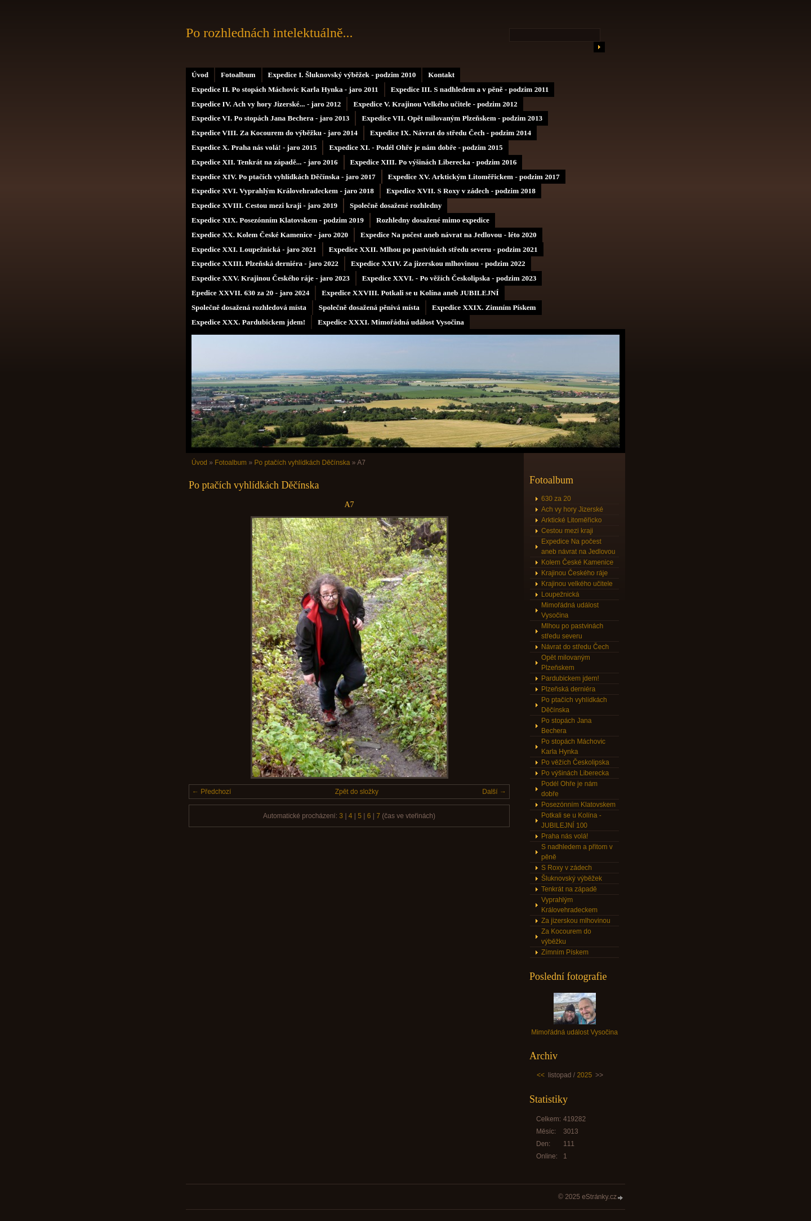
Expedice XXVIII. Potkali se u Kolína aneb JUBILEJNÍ (410, 292)
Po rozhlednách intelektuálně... (269, 32)
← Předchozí (211, 792)
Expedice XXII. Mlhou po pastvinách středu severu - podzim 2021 (433, 249)
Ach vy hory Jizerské (572, 509)
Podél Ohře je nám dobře (569, 789)
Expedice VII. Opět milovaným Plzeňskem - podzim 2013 (452, 118)
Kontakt (441, 74)
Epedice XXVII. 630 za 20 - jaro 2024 (250, 292)
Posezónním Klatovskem (578, 805)
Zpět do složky (356, 792)
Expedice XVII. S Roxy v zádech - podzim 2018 (461, 191)
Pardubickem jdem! (570, 678)
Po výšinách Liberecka (575, 773)
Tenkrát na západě (569, 889)
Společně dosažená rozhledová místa (248, 307)
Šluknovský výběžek (571, 878)
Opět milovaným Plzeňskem (565, 663)
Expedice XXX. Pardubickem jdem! (248, 322)
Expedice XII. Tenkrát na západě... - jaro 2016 (264, 162)
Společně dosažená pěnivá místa (369, 307)
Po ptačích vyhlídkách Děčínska (302, 463)
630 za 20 (556, 499)
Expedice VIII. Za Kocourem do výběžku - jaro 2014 (274, 132)
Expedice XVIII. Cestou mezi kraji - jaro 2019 (264, 205)
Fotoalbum (238, 74)
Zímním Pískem (565, 952)
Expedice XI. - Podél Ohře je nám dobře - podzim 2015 (415, 147)
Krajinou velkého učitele (577, 584)
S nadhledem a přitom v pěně (577, 852)
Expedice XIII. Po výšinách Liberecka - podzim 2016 (433, 162)
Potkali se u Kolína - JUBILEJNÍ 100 (571, 820)
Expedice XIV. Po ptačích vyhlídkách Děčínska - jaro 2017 (283, 176)
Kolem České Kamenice (577, 562)
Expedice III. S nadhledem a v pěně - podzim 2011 (470, 89)
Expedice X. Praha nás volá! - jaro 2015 (254, 147)
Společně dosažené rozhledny (396, 205)
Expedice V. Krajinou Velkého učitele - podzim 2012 (435, 104)
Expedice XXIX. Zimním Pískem (484, 307)
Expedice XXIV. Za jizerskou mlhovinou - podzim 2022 (438, 263)
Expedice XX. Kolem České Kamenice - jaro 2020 (269, 234)
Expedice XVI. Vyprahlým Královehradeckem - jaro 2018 (282, 191)
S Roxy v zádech (566, 868)
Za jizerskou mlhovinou (576, 921)
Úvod (199, 74)
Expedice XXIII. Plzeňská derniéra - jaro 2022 (264, 263)
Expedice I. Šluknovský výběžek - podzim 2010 (342, 74)
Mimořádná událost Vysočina (570, 610)
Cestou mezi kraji (567, 531)
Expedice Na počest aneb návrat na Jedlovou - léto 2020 (448, 234)
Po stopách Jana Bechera (566, 726)
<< (541, 1075)
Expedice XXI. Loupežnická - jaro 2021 (254, 249)
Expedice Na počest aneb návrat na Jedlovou (578, 547)
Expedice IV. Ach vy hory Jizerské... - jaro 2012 (266, 104)
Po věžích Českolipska (575, 762)
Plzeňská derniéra (568, 689)
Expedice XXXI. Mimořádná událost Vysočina (391, 322)
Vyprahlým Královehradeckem (569, 905)
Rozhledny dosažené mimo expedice (432, 220)
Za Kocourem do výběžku (566, 936)
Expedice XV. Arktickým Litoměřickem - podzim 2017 (474, 176)
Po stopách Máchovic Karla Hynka (573, 747)
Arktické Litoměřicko (571, 520)
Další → (494, 792)
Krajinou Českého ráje (574, 573)
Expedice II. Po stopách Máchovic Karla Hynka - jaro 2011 (284, 89)
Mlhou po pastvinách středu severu (572, 631)
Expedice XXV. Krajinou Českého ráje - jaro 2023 (270, 278)
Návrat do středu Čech (575, 647)
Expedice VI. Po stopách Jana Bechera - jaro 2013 (270, 118)
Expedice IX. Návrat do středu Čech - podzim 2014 (450, 132)
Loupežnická (560, 594)
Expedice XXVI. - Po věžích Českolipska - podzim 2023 (449, 278)
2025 (584, 1075)
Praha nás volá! (564, 836)
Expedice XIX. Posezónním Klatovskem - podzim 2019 (277, 220)
